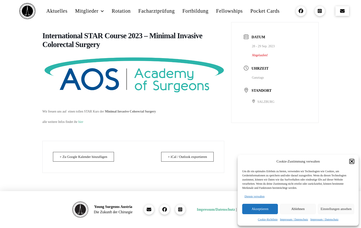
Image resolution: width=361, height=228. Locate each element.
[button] (351, 161)
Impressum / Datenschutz (294, 219)
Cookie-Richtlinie (268, 219)
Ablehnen (298, 209)
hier (80, 122)
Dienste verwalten (255, 196)
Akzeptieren (260, 209)
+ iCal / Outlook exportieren (187, 157)
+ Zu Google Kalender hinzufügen (83, 157)
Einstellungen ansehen (336, 209)
